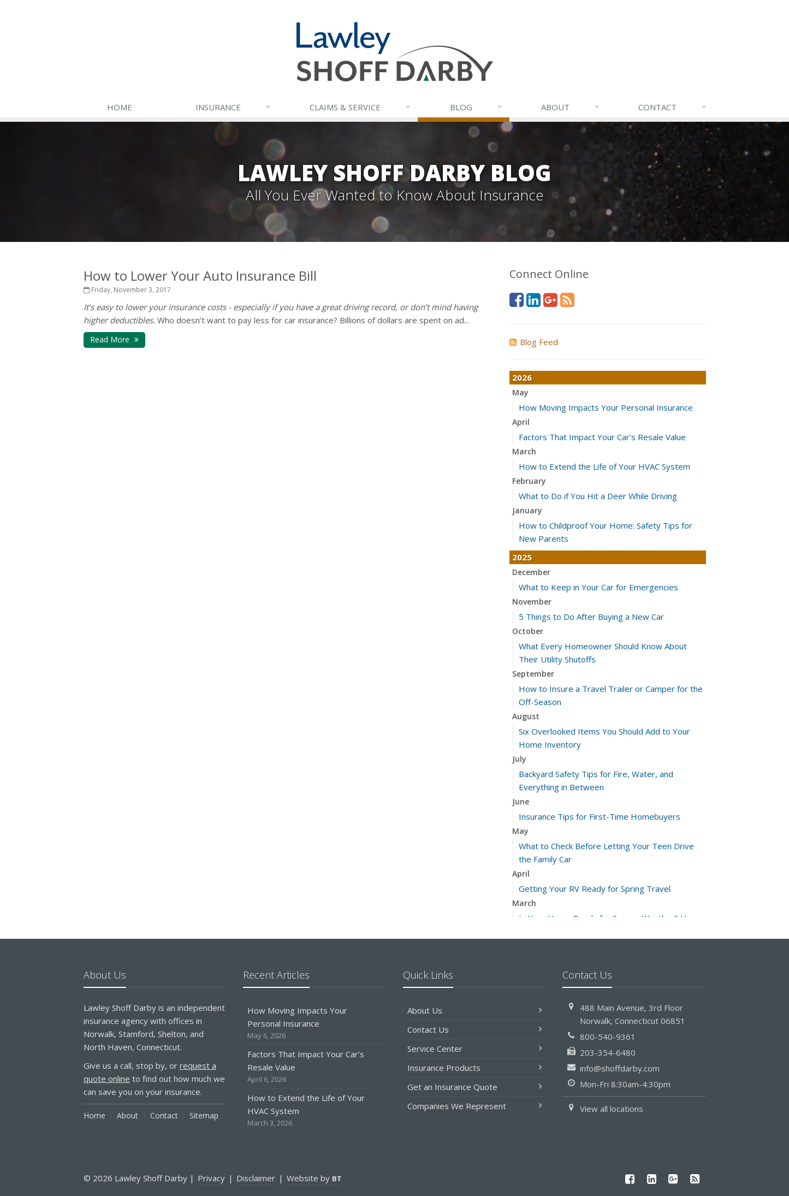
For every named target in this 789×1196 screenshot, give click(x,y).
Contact (672, 107)
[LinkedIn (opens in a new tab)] (533, 299)
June (520, 801)
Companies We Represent (474, 1105)
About (570, 107)
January (527, 510)
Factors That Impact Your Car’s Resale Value (602, 436)
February (529, 481)
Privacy (211, 1178)
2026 (522, 377)
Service (360, 107)
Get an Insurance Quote (474, 1086)
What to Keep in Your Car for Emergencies (598, 587)
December (531, 572)
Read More (114, 339)
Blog (476, 107)
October (527, 631)
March (524, 451)
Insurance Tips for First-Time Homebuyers (599, 816)
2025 (522, 557)
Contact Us (474, 1029)
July (519, 759)
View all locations (611, 1108)
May (520, 392)
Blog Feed (533, 341)
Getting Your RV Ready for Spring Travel (595, 888)
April (521, 422)
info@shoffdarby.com (620, 1068)
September (533, 673)
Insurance (233, 107)
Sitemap (203, 1115)
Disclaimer (255, 1178)
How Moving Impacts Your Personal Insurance (606, 407)
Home (119, 107)
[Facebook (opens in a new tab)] (516, 299)
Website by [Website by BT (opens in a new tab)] (314, 1178)
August (525, 716)
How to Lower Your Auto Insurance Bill (200, 276)
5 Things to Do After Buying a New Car (591, 616)
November (531, 601)
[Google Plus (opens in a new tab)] (550, 299)
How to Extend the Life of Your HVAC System (604, 466)
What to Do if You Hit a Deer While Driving (598, 495)
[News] (567, 299)
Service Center (474, 1048)
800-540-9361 (608, 1036)
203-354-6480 (608, 1052)
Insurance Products (474, 1067)
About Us (474, 1010)
